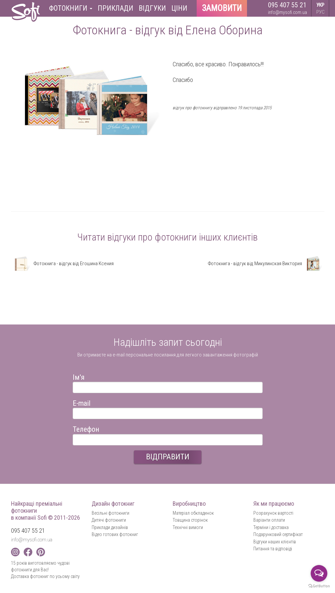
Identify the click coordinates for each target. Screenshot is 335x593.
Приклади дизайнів (110, 527)
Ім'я (79, 376)
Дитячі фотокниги (109, 520)
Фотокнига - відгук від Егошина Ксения (62, 264)
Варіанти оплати (269, 520)
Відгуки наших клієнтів (274, 541)
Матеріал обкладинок (193, 513)
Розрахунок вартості (273, 513)
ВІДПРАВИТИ (167, 456)
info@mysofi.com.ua (287, 12)
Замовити (222, 8)
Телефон (86, 428)
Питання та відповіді (272, 548)
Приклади (115, 8)
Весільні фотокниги (110, 513)
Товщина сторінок (190, 520)
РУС (320, 12)
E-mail (81, 402)
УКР (320, 5)
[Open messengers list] (319, 573)
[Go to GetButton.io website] (319, 586)
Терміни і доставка (271, 527)
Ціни (179, 8)
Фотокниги (70, 8)
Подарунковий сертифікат (278, 534)
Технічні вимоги (188, 527)
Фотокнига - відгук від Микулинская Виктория (266, 264)
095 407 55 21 (287, 5)
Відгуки (152, 8)
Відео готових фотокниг (115, 534)
